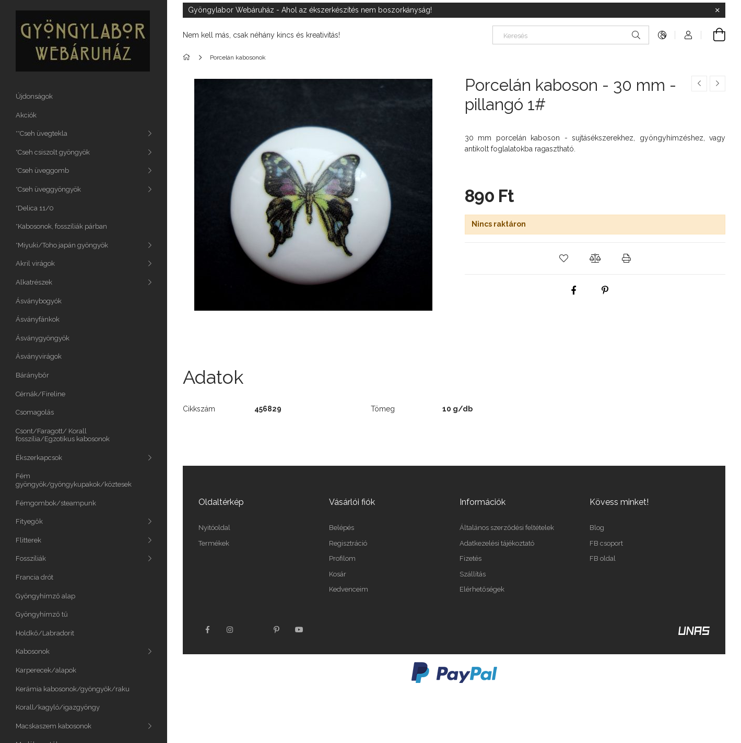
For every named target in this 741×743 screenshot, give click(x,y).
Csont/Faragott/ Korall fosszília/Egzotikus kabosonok (63, 435)
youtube (299, 630)
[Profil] (688, 35)
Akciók (26, 115)
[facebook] (573, 290)
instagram (230, 630)
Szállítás (473, 574)
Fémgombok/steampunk (56, 503)
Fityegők (29, 521)
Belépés (341, 528)
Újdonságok (34, 96)
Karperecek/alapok (46, 670)
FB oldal (603, 558)
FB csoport (606, 543)
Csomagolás (35, 412)
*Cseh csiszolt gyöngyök (53, 152)
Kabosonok (33, 651)
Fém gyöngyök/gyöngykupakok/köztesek (74, 480)
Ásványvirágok (39, 356)
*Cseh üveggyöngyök (48, 189)
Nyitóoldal (214, 528)
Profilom (342, 558)
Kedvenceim (348, 589)
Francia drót (34, 577)
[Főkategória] (188, 57)
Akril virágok (35, 263)
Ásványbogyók (39, 301)
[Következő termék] (717, 83)
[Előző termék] (699, 83)
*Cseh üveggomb (42, 170)
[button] (563, 258)
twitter (253, 630)
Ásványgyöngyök (42, 338)
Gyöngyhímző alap (45, 596)
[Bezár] (717, 10)
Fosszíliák (31, 558)
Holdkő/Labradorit (45, 633)
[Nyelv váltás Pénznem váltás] (662, 35)
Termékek (213, 543)
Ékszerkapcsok (39, 458)
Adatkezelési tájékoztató (497, 543)
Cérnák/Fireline (40, 394)
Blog (597, 528)
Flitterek (28, 540)
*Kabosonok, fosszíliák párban (61, 226)
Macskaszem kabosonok (53, 726)
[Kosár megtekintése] (713, 35)
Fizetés (470, 558)
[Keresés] (570, 35)
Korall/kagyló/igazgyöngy (58, 707)
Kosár (337, 574)
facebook (207, 630)
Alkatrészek (34, 282)
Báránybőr (32, 375)
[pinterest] (605, 290)
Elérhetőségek (482, 589)
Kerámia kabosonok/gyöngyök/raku (73, 689)
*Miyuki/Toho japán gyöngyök (62, 245)
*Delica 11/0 (35, 208)
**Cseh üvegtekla (41, 133)
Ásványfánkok (38, 319)
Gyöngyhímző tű (42, 614)
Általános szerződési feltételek (507, 528)
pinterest (276, 630)
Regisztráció (348, 543)
